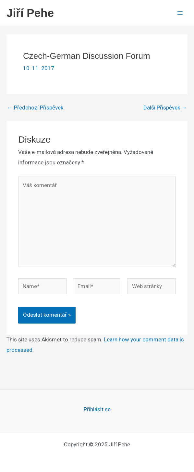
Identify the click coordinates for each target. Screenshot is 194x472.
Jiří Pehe (30, 12)
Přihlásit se (97, 409)
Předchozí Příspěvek (35, 107)
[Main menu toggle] (180, 13)
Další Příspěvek (165, 107)
